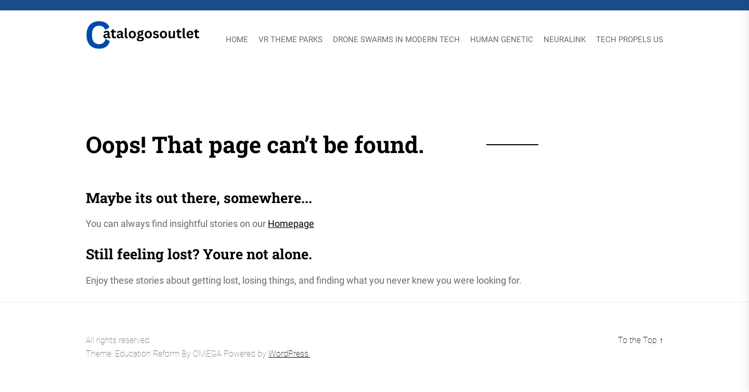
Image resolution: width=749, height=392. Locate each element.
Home (237, 40)
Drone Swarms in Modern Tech (396, 40)
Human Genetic (501, 40)
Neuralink (565, 40)
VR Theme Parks (290, 40)
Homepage (291, 223)
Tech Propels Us (629, 40)
